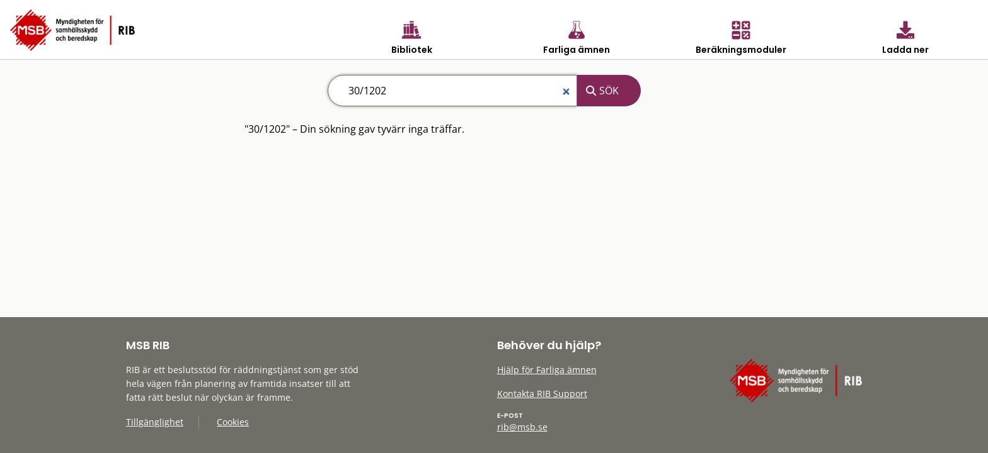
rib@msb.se (522, 427)
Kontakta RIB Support (542, 394)
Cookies (233, 422)
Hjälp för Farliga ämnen (547, 370)
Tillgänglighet (154, 422)
